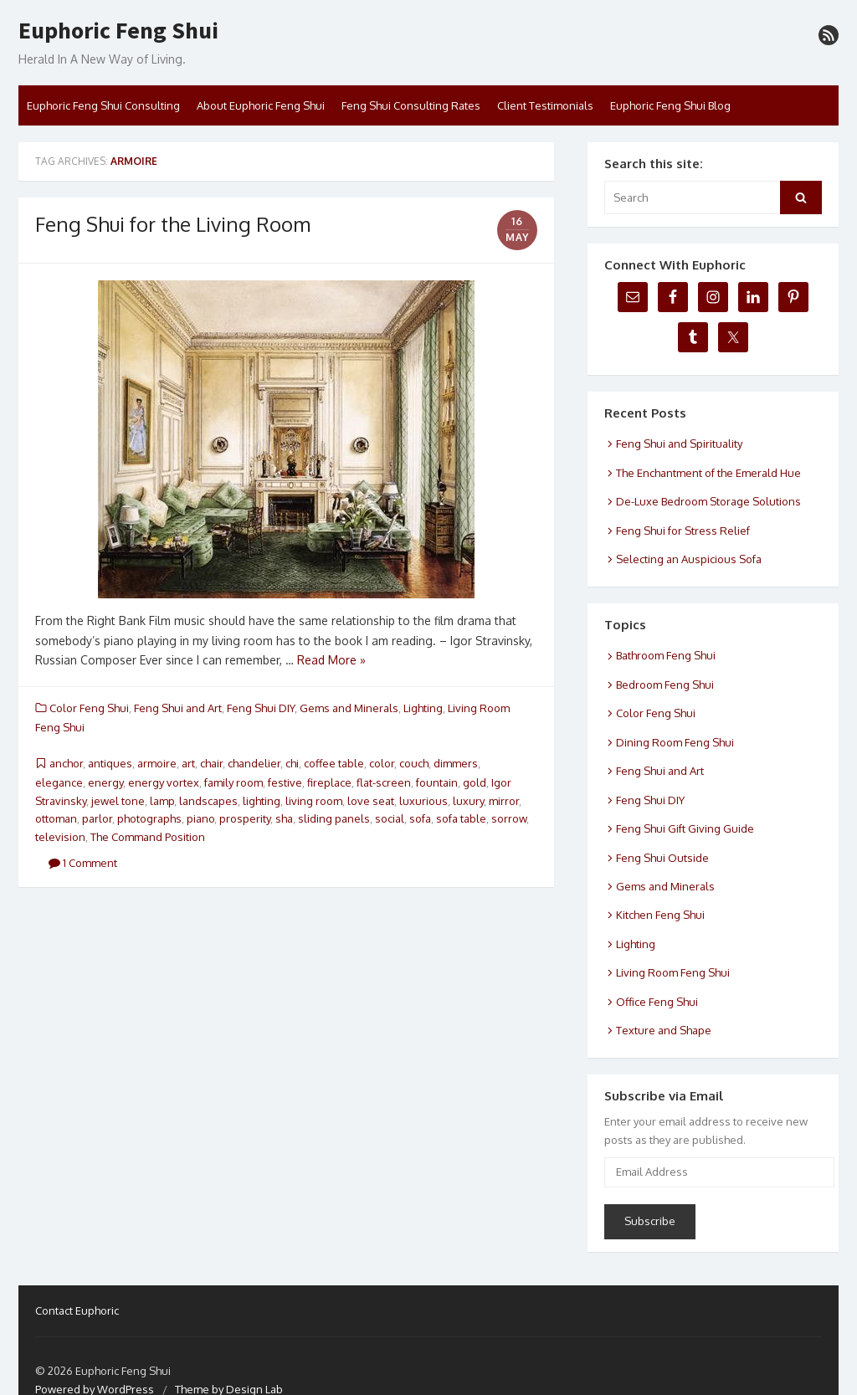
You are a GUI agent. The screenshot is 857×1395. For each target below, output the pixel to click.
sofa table (461, 818)
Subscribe (649, 1221)
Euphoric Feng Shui (118, 31)
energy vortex (163, 782)
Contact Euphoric (77, 1310)
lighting (261, 801)
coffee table (334, 763)
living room (313, 801)
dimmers (456, 763)
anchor (66, 763)
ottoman (56, 818)
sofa (420, 818)
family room (233, 782)
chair (211, 763)
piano (200, 818)
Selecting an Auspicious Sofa (689, 559)
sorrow (508, 818)
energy (105, 782)
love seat (370, 801)
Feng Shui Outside (662, 857)
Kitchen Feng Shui (660, 914)
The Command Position (147, 837)
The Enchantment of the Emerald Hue (708, 473)
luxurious (423, 801)
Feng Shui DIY (261, 708)
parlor (97, 818)
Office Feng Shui (657, 1001)
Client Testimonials (545, 105)
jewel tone (118, 801)
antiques (110, 763)
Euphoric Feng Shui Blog (670, 105)
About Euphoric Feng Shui (261, 105)
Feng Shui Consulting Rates (410, 105)
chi (292, 763)
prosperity (244, 818)
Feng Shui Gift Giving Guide (685, 828)
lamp (162, 801)
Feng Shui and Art (178, 708)
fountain (437, 782)
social (389, 818)
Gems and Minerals (349, 708)
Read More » (331, 660)
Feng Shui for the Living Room (172, 224)
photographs (149, 818)
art (188, 763)
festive (285, 782)
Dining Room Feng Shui (675, 742)
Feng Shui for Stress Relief (683, 530)
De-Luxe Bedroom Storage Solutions (708, 501)
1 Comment (83, 862)
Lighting (423, 708)
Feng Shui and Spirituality (679, 443)
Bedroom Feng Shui (665, 684)
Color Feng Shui (89, 708)
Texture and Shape (663, 1030)
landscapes (208, 801)
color (381, 763)
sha (284, 818)
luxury (468, 801)
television (60, 837)
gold (474, 782)
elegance (59, 782)
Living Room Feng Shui (673, 972)
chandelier (254, 763)
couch (413, 763)
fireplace (329, 782)
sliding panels (334, 818)
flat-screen (384, 782)
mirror (504, 801)
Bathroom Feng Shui (666, 655)
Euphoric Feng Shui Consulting (103, 105)
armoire (157, 763)
